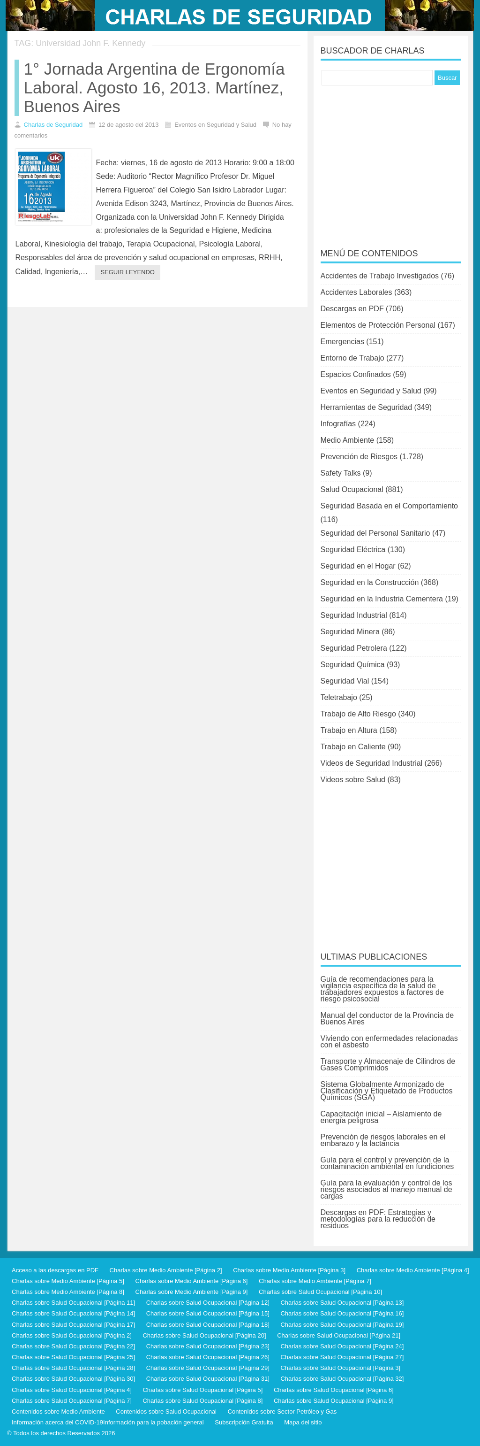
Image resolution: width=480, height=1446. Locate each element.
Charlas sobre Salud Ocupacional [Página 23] (208, 1346)
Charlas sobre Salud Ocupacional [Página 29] (208, 1367)
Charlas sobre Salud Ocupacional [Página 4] (72, 1389)
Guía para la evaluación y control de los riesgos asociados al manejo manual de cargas (386, 1189)
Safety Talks (341, 473)
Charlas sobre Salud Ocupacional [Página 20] (204, 1335)
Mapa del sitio (303, 1422)
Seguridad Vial (345, 681)
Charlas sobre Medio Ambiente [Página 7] (315, 1280)
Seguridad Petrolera (354, 648)
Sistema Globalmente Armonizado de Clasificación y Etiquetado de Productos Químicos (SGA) (387, 1090)
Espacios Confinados (356, 374)
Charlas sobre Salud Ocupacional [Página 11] (73, 1302)
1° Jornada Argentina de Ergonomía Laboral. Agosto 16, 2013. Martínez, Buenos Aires (154, 87)
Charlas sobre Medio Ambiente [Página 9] (191, 1291)
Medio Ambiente (348, 440)
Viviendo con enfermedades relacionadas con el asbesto (389, 1041)
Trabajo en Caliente (353, 747)
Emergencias (342, 342)
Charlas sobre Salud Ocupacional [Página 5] (202, 1389)
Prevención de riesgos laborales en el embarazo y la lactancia (383, 1140)
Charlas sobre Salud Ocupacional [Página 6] (334, 1389)
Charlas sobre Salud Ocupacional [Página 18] (208, 1324)
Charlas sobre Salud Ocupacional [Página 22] (73, 1346)
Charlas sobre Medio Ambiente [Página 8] (68, 1291)
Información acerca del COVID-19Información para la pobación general (108, 1422)
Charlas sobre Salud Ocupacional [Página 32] (342, 1378)
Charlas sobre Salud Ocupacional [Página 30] (73, 1378)
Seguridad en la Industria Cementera (382, 599)
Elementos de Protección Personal (378, 325)
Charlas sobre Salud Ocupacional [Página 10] (320, 1291)
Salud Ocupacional (352, 489)
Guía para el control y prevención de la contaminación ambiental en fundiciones (387, 1163)
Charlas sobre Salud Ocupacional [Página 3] (340, 1367)
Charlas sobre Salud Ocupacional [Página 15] (208, 1313)
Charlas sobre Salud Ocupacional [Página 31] (208, 1378)
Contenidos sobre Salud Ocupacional (166, 1411)
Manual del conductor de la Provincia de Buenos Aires (387, 1018)
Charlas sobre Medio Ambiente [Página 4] (413, 1270)
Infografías (338, 424)
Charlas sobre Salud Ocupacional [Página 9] (334, 1400)
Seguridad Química (353, 665)
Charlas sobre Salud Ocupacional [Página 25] (73, 1357)
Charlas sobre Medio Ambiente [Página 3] (289, 1270)
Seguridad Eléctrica (353, 550)
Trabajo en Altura (349, 730)
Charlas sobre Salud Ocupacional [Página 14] (73, 1313)
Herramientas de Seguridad (366, 407)
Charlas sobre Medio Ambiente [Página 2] (166, 1270)
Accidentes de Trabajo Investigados (380, 276)
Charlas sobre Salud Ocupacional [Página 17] (73, 1324)
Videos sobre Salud (353, 780)
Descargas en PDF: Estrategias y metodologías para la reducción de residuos (378, 1219)
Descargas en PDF (352, 309)
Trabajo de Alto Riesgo (358, 714)
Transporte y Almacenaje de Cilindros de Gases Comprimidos (388, 1064)
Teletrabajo (339, 697)
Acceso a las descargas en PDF (55, 1270)
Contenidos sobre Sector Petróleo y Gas (282, 1411)
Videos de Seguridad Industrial (372, 763)
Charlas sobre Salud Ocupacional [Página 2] (72, 1335)
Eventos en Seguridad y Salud (371, 391)
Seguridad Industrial (354, 615)
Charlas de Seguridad (53, 124)
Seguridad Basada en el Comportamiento (389, 506)
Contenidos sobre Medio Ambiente (58, 1411)
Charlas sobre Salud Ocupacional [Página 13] (342, 1302)
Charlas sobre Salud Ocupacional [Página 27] (342, 1357)
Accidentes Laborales (356, 292)
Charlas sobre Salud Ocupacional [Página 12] (208, 1302)
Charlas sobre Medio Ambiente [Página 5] (68, 1280)
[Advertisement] (391, 160)
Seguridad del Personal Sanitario (375, 533)
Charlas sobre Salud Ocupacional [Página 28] (73, 1367)
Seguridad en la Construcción (370, 582)
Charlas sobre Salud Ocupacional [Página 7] (72, 1400)
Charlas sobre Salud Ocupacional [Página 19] (342, 1324)
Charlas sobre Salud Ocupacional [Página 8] (202, 1400)
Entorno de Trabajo (352, 358)
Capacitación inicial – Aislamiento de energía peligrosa (381, 1117)
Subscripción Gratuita (244, 1422)
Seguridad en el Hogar (358, 566)
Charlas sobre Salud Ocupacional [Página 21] (338, 1335)
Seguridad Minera (350, 632)
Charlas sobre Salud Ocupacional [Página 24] (342, 1346)
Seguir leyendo (127, 272)
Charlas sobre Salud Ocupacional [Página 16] (342, 1313)
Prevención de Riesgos (359, 457)
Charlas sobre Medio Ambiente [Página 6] (191, 1280)
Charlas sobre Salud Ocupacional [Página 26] (208, 1357)
